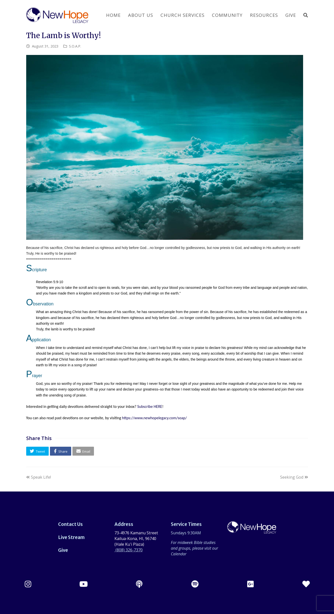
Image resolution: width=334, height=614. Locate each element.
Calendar (178, 554)
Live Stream (71, 537)
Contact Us (70, 524)
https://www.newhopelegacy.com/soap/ (154, 418)
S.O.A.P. (75, 46)
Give (63, 550)
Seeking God (294, 477)
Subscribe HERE (149, 406)
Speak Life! (38, 477)
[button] (37, 451)
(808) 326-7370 (128, 550)
